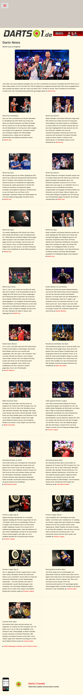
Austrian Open (72, 589)
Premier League (52, 429)
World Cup (51, 91)
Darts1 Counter (36, 683)
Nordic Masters (61, 311)
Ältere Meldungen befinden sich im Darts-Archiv (20, 646)
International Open (10, 484)
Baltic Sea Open (60, 365)
